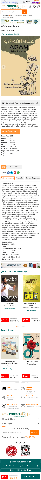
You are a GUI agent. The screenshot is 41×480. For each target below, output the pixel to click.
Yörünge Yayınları (9, 369)
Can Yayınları (31, 367)
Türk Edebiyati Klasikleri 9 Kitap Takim (9, 363)
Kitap (11, 16)
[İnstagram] (24, 442)
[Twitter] (20, 442)
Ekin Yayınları (31, 311)
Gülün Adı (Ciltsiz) (31, 362)
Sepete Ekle (30, 476)
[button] (3, 67)
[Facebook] (16, 442)
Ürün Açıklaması (7, 178)
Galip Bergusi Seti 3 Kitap (31, 304)
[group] (20, 66)
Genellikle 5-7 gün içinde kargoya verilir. (20, 103)
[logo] (12, 7)
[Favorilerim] (34, 6)
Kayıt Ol (34, 432)
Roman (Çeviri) (27, 16)
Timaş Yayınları (9, 309)
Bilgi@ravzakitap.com (33, 406)
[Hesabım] (30, 6)
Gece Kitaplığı (10, 34)
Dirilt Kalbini (10, 303)
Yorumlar (19, 178)
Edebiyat (18, 16)
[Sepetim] (38, 6)
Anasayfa (5, 16)
